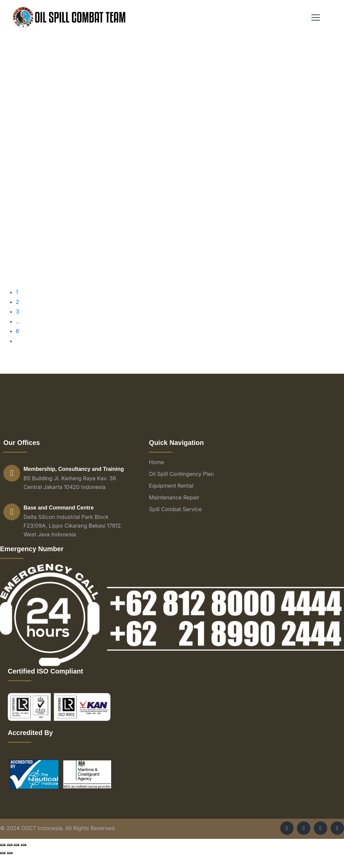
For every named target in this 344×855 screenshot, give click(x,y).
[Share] (9, 845)
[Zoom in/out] (23, 845)
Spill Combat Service (175, 509)
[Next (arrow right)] (9, 853)
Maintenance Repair (174, 497)
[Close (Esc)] (2, 845)
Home (156, 462)
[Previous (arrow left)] (2, 853)
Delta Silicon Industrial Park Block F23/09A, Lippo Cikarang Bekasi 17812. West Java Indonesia (73, 526)
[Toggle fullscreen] (16, 845)
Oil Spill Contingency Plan (181, 474)
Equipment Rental (171, 485)
